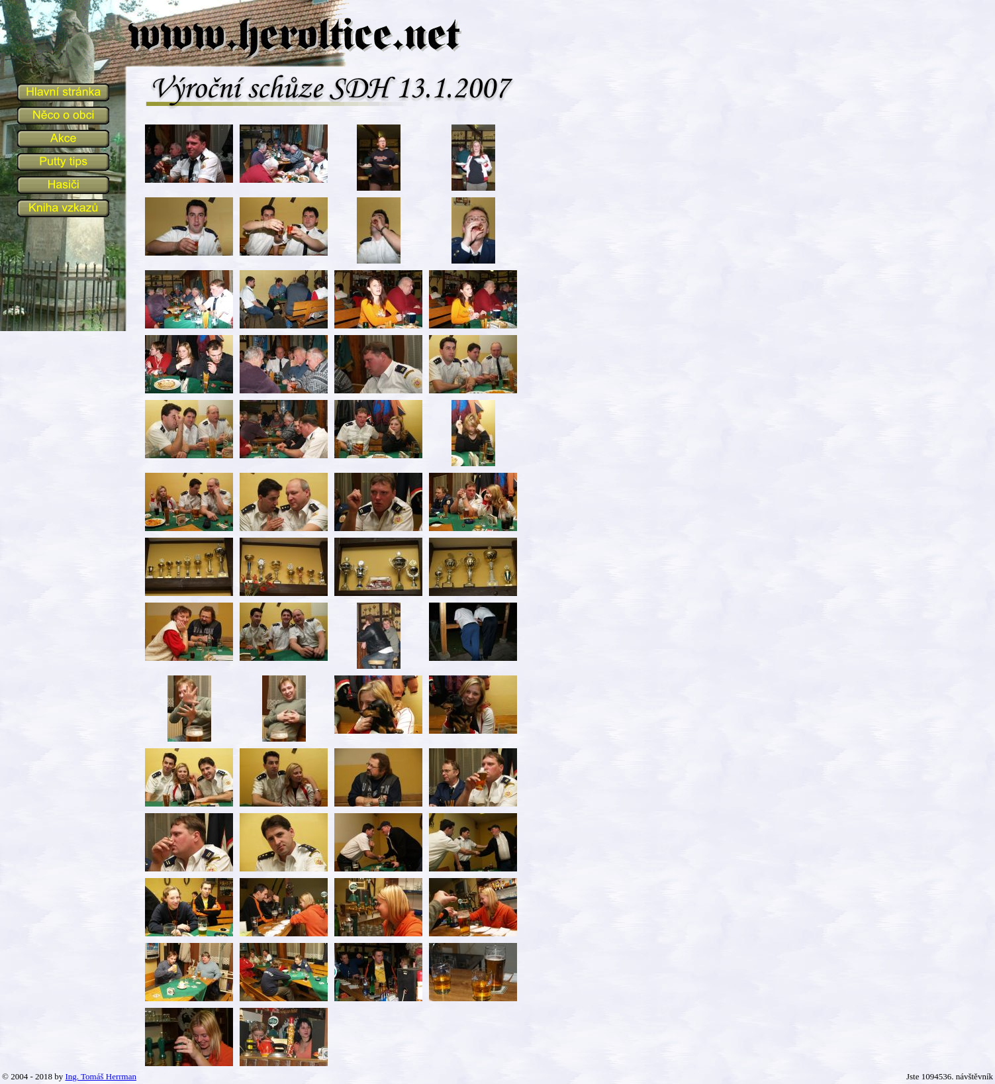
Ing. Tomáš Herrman (100, 1076)
